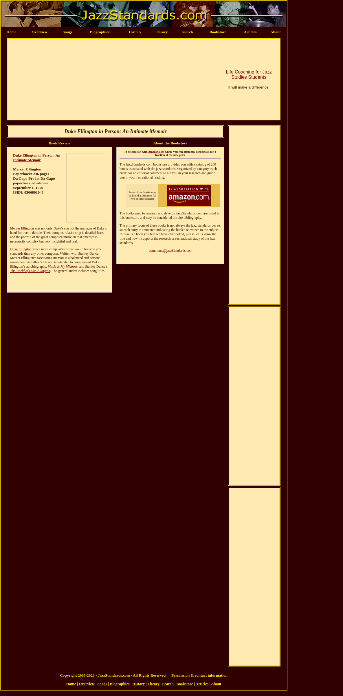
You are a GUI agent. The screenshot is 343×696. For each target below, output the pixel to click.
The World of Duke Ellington (30, 271)
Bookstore (218, 32)
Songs (67, 32)
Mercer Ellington (22, 228)
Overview (39, 32)
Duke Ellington (21, 249)
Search (187, 32)
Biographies (99, 32)
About (275, 32)
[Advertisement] (104, 79)
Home (11, 32)
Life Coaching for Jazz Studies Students (249, 74)
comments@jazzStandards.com (170, 251)
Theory (162, 32)
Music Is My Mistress (63, 267)
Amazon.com (156, 151)
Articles (250, 32)
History (135, 32)
